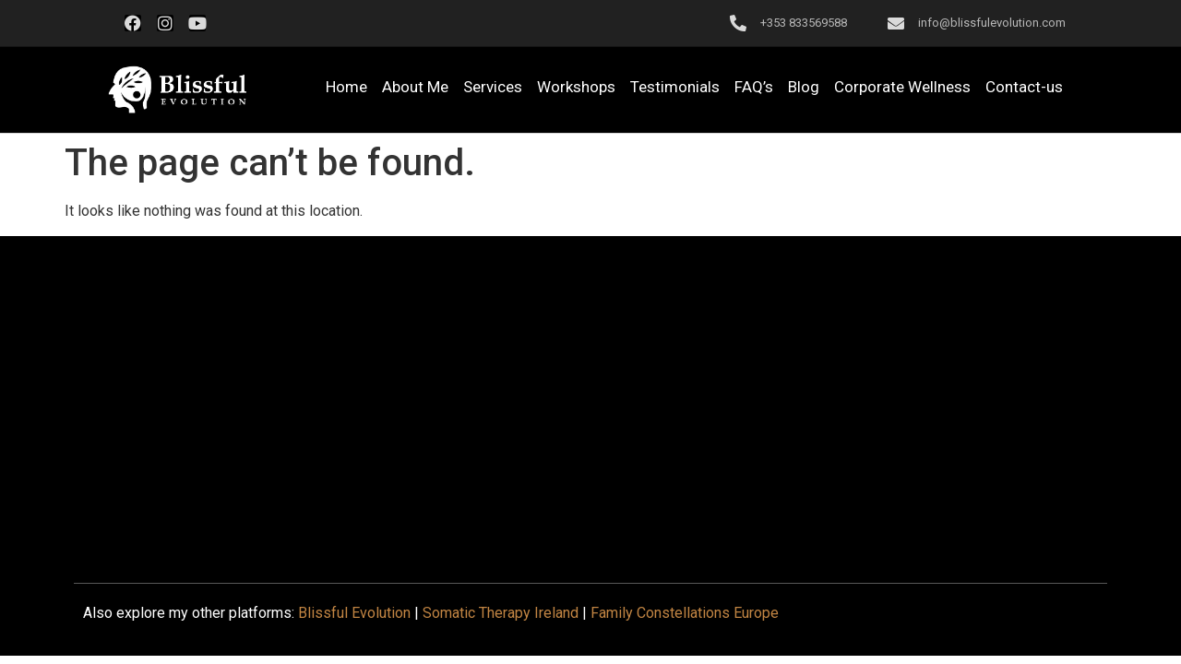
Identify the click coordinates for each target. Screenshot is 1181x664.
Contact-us (1024, 86)
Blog (803, 86)
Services (492, 86)
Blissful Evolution (354, 613)
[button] (177, 90)
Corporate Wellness (902, 86)
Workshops (576, 86)
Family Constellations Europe (684, 613)
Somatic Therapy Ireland (501, 613)
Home (346, 86)
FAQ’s (753, 86)
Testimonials (675, 86)
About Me (415, 86)
